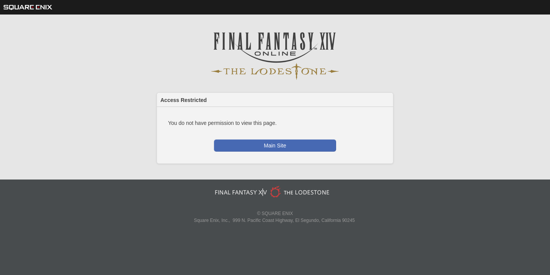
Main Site (275, 145)
